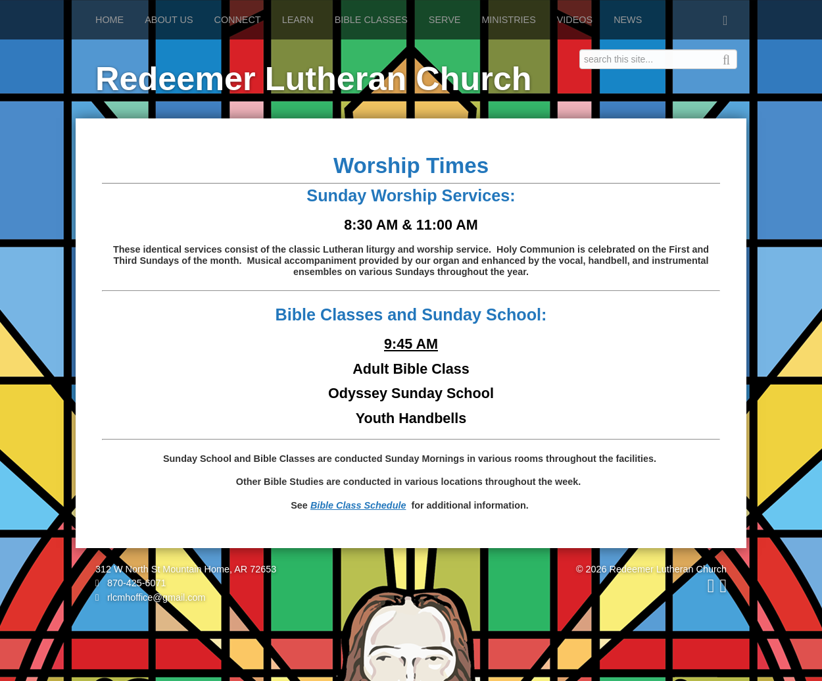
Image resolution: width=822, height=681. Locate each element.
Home (109, 19)
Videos (574, 19)
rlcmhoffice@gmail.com (150, 597)
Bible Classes (371, 19)
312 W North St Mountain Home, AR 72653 (185, 569)
